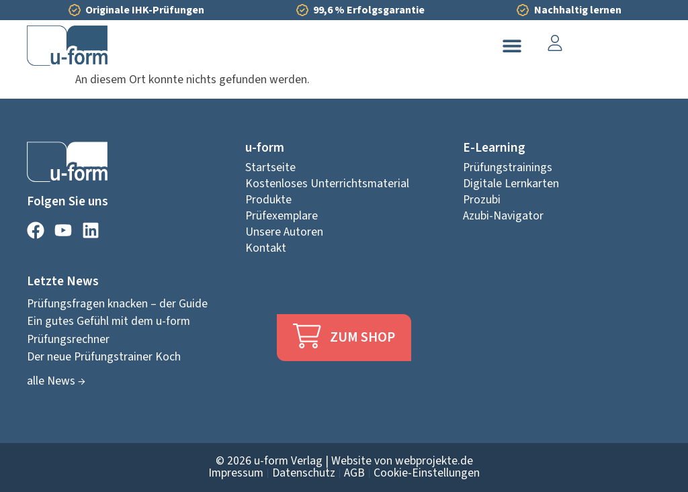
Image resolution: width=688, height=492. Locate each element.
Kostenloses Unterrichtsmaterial (327, 184)
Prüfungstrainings (507, 168)
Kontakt (265, 248)
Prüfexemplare (281, 216)
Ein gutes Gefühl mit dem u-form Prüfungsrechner (108, 330)
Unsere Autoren (284, 232)
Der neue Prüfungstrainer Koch (104, 356)
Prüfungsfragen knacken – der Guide (117, 303)
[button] (512, 46)
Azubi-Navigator (503, 216)
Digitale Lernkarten (511, 184)
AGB (354, 473)
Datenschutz (303, 473)
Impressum (235, 473)
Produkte (268, 200)
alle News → (56, 381)
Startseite (270, 168)
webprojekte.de (434, 460)
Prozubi (482, 200)
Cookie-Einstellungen (427, 473)
